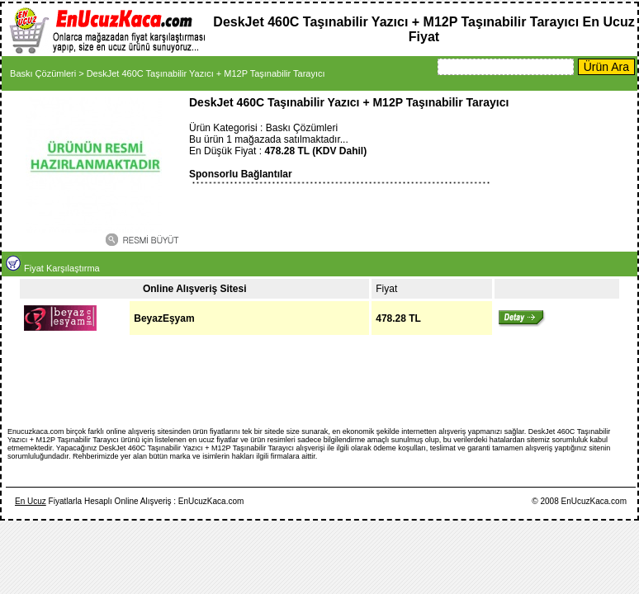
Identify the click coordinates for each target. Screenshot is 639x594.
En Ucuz (30, 501)
